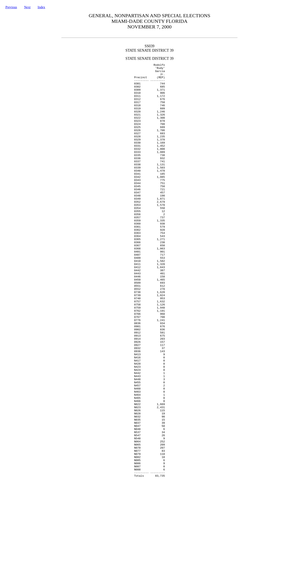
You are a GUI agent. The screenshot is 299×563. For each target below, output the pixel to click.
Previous (11, 7)
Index (41, 7)
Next (27, 7)
